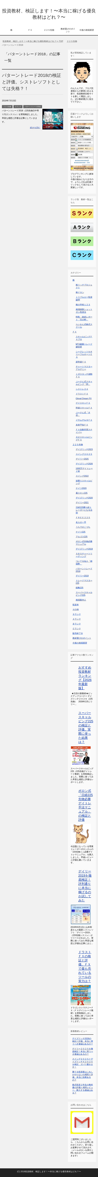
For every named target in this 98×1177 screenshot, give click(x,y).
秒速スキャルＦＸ (84, 408)
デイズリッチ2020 (84, 498)
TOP (33, 41)
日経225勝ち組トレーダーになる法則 (84, 510)
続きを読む (35, 128)
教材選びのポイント (68, 30)
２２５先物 (49, 30)
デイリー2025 (82, 459)
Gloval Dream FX (84, 398)
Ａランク (77, 619)
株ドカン (80, 292)
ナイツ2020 (81, 488)
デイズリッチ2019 (84, 549)
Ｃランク (18, 107)
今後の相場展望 (86, 30)
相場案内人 (81, 600)
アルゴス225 (82, 537)
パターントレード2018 (33, 107)
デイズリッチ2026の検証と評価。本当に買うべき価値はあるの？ (82, 1041)
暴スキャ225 (82, 493)
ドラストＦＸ (82, 394)
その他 (76, 609)
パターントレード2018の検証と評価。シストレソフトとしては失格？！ (31, 82)
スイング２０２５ (84, 454)
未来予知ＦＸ (82, 425)
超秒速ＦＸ (81, 362)
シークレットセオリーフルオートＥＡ (84, 354)
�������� (87, 164)
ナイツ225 (80, 532)
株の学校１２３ (83, 305)
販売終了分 (78, 633)
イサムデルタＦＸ (84, 420)
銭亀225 (79, 588)
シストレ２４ (82, 389)
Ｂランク (77, 624)
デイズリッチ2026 (84, 464)
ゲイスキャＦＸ (83, 403)
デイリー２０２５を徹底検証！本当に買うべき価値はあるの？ (82, 1051)
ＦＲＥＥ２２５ (83, 517)
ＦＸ (30, 30)
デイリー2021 (82, 502)
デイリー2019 (82, 576)
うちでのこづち (83, 527)
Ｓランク (77, 614)
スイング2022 (82, 476)
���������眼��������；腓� (82, 161)
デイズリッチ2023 (84, 449)
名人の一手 (81, 522)
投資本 (76, 605)
